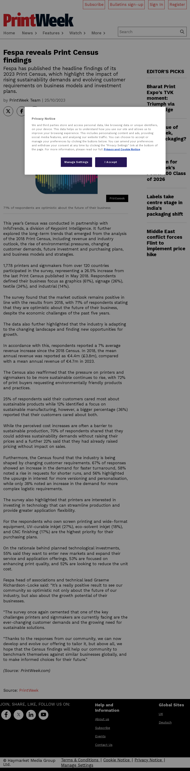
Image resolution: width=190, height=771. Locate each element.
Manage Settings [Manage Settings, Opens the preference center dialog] (76, 161)
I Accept (111, 161)
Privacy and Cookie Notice (122, 149)
